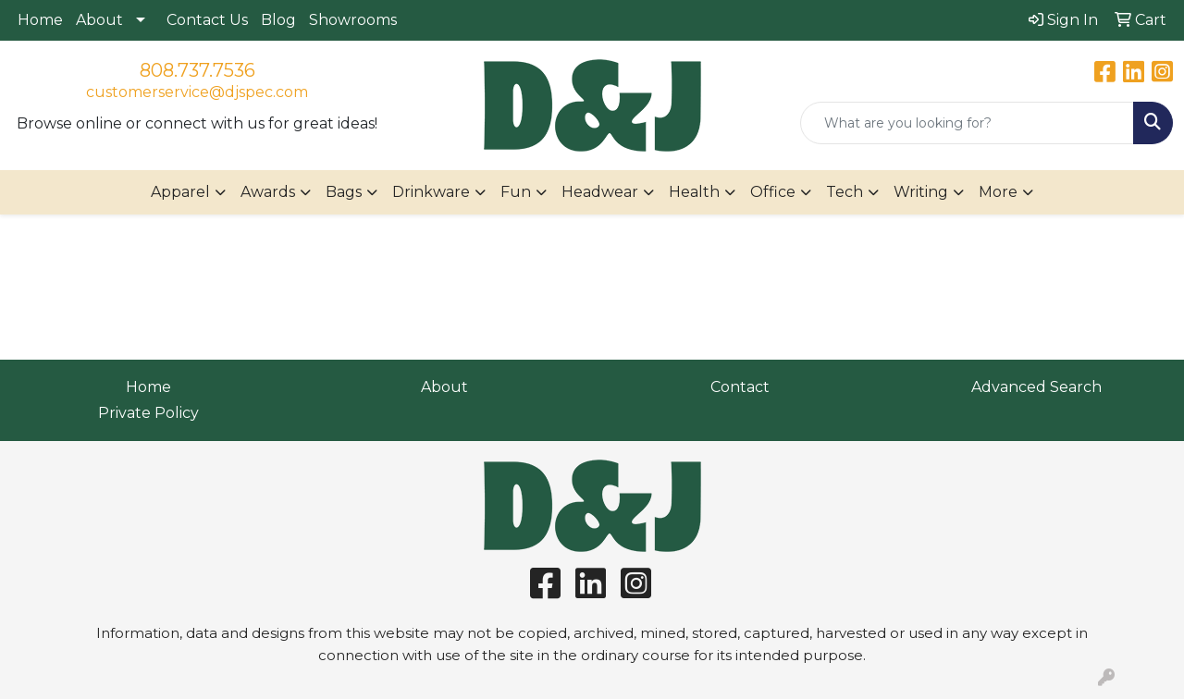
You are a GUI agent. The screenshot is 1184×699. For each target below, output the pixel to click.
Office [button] (773, 192)
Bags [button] (344, 192)
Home (40, 20)
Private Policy (148, 413)
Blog (278, 20)
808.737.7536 (197, 70)
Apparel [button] (180, 192)
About (99, 20)
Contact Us (207, 20)
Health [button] (694, 192)
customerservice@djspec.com (197, 92)
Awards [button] (267, 192)
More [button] (998, 192)
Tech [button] (844, 192)
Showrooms (353, 20)
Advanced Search (1036, 387)
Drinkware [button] (431, 192)
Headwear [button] (599, 192)
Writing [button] (921, 192)
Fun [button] (515, 192)
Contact (740, 387)
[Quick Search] (967, 123)
